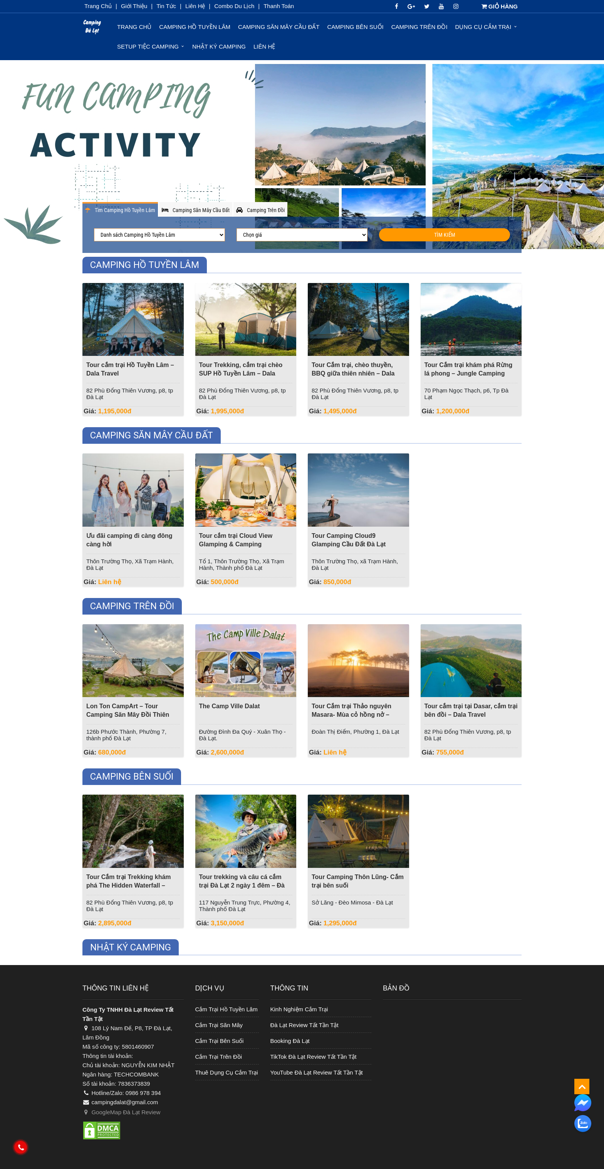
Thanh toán (278, 6)
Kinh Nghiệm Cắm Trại (299, 1009)
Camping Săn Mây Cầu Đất (278, 27)
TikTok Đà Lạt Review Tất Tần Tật (313, 1056)
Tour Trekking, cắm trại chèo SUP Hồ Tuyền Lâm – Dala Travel (241, 373)
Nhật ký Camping (219, 46)
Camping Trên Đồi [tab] (260, 210)
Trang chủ (98, 6)
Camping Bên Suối (355, 27)
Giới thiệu (134, 6)
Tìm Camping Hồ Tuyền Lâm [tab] (120, 210)
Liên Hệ (195, 6)
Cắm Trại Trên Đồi (218, 1056)
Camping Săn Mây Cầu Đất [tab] (196, 210)
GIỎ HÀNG (500, 6)
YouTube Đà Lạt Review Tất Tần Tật (316, 1072)
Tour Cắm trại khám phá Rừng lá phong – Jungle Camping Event (468, 373)
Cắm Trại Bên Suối (219, 1041)
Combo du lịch (234, 6)
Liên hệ (264, 46)
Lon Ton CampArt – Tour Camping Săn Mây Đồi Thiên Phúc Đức (127, 714)
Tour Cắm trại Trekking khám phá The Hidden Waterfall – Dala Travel (128, 885)
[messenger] (582, 1102)
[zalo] (582, 1123)
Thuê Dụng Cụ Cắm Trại (226, 1072)
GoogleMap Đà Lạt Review (121, 1112)
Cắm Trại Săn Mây (219, 1025)
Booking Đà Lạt (290, 1041)
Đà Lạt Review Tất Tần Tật (304, 1025)
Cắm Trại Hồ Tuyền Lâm (226, 1009)
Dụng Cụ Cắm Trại (483, 27)
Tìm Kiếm (444, 235)
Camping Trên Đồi (419, 27)
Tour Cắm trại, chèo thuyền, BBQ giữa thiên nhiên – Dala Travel (353, 373)
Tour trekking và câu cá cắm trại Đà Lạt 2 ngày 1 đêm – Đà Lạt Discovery (242, 885)
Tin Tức (166, 6)
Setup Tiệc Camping (148, 46)
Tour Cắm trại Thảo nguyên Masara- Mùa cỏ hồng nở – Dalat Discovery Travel (351, 714)
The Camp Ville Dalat (229, 706)
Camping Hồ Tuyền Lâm (194, 27)
